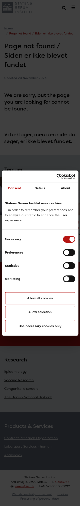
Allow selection (40, 312)
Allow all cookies (40, 298)
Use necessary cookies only (40, 326)
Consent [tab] (14, 188)
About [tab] (65, 188)
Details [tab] (40, 188)
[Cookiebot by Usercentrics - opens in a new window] (57, 176)
